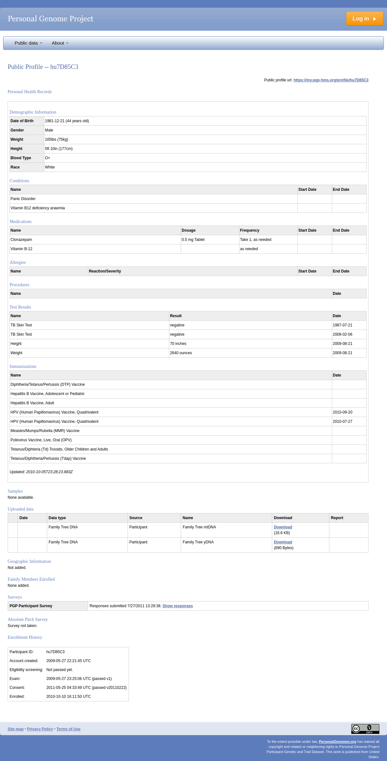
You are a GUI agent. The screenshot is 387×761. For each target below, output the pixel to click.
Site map (16, 729)
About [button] (60, 43)
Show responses (178, 606)
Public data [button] (28, 43)
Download (283, 527)
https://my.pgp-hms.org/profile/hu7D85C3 (331, 80)
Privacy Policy (40, 729)
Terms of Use (68, 729)
